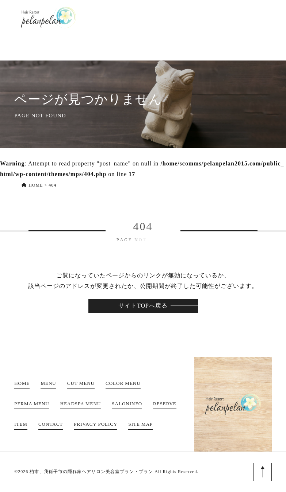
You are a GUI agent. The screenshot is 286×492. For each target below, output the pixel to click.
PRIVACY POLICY (95, 424)
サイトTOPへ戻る (143, 305)
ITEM (226, 17)
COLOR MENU (123, 383)
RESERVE (195, 17)
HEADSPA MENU (80, 403)
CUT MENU (81, 383)
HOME (89, 17)
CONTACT (258, 17)
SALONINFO (154, 17)
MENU (117, 17)
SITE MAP (140, 424)
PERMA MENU (31, 403)
